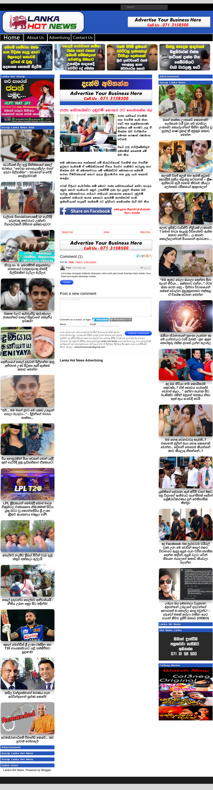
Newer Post (67, 232)
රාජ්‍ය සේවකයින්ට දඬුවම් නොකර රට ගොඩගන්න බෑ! (106, 110)
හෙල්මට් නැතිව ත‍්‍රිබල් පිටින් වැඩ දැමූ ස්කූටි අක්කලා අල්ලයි (27, 557)
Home (106, 232)
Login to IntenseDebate (100, 319)
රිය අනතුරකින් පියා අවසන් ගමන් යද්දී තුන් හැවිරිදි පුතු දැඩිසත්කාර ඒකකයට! (27, 460)
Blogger (46, 770)
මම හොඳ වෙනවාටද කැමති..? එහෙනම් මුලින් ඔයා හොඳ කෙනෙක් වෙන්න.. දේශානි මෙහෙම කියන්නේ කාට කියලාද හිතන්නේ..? (185, 445)
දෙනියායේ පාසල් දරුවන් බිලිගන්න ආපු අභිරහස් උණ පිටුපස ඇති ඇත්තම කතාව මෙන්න (27, 365)
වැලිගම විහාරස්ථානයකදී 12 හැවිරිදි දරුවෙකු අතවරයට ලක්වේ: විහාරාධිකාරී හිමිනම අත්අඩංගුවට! (27, 220)
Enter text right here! (106, 307)
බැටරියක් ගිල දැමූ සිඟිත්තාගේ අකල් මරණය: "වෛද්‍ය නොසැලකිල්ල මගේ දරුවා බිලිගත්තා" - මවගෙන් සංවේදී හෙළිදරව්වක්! (27, 170)
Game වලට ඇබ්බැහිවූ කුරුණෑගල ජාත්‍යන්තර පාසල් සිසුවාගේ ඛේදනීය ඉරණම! (27, 317)
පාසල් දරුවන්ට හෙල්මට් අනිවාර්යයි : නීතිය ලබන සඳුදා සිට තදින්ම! (27, 601)
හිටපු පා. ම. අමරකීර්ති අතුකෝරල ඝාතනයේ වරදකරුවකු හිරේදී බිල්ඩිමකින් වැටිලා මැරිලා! (27, 269)
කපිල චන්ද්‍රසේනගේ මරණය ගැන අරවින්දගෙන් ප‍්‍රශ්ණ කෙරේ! (27, 694)
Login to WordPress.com (121, 319)
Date (71, 262)
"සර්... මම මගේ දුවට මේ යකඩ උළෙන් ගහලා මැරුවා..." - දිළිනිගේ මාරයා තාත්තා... (27, 414)
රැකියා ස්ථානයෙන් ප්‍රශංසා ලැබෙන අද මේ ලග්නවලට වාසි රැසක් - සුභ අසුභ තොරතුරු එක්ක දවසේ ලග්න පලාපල (185, 339)
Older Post (145, 232)
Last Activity (90, 262)
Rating (79, 262)
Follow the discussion (149, 255)
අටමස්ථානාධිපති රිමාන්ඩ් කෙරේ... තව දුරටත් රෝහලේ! (27, 739)
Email (93, 324)
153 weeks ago (79, 268)
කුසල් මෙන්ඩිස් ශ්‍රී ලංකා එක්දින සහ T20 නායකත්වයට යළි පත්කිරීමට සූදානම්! (27, 648)
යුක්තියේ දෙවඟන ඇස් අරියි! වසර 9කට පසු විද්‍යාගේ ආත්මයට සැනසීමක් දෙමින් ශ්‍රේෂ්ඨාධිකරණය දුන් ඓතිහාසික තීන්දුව (186, 497)
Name (63, 324)
